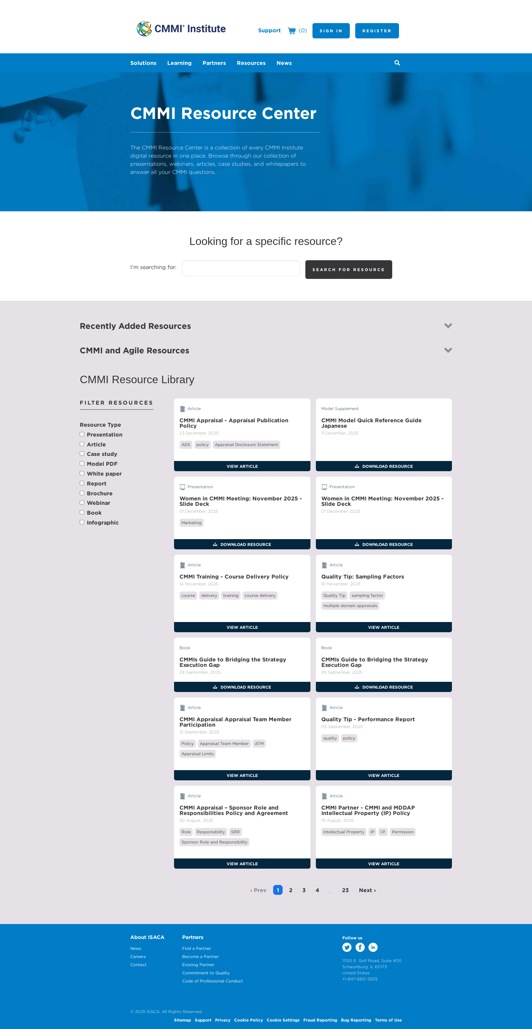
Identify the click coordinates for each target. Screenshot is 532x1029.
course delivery (260, 595)
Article (96, 444)
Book (94, 512)
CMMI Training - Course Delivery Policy (234, 576)
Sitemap (182, 1020)
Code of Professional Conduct (212, 980)
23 (345, 890)
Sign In (331, 30)
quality (330, 738)
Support (269, 30)
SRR (235, 831)
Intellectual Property (343, 831)
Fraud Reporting (320, 1020)
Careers (138, 956)
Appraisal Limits (198, 753)
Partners (193, 937)
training (231, 595)
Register (377, 30)
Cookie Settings (283, 1020)
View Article (242, 466)
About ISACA (147, 937)
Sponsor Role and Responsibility (214, 842)
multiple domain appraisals (350, 605)
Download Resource (387, 466)
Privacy (222, 1020)
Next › (367, 890)
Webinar (98, 502)
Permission (403, 831)
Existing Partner (198, 964)
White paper (104, 473)
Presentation (104, 434)
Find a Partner (196, 948)
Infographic (103, 522)
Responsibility (211, 831)
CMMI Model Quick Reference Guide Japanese (371, 423)
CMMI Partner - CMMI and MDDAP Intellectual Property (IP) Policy (368, 810)
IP (372, 831)
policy (202, 444)
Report (97, 483)
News (135, 948)
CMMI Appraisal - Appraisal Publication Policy (233, 423)
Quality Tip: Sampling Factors (362, 576)
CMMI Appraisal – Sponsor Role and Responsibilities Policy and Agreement (233, 810)
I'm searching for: (153, 267)
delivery (209, 595)
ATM (259, 743)
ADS (186, 444)
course (188, 595)
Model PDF (102, 463)
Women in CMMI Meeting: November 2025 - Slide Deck (240, 501)
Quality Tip (334, 595)
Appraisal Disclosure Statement (246, 444)
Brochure (100, 493)
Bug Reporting (356, 1020)
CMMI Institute (181, 28)
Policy (188, 743)
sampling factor (367, 595)
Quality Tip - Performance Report (368, 719)
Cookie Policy (248, 1020)
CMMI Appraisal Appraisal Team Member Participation (235, 722)
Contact (138, 964)
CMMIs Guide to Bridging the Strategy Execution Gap (232, 662)
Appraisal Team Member (224, 743)
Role (186, 831)
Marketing (192, 522)
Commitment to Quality (206, 972)
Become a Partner (200, 956)
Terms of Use (388, 1020)
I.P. (383, 831)
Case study (102, 453)
